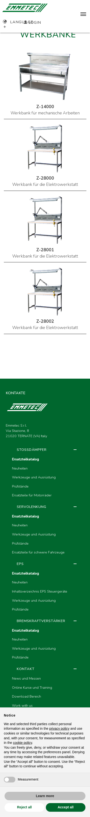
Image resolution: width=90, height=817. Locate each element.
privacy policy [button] (59, 728)
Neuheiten (20, 468)
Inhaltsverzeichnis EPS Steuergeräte (39, 591)
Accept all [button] (65, 807)
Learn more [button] (45, 796)
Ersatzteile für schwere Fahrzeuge (38, 552)
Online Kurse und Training (32, 687)
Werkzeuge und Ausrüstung (34, 477)
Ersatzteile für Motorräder (32, 495)
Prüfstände (20, 486)
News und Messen (26, 678)
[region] (45, 591)
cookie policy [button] (22, 743)
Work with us (22, 705)
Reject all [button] (24, 807)
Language (18, 22)
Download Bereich (26, 696)
